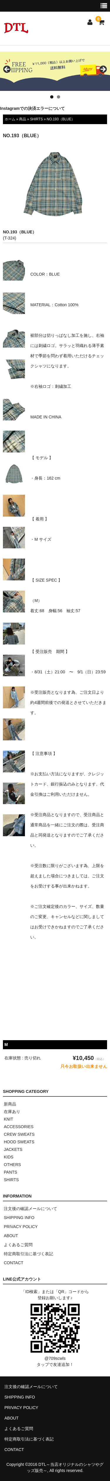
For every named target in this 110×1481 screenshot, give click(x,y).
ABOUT (11, 1235)
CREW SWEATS (19, 1134)
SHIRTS (36, 119)
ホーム (10, 119)
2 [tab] (58, 96)
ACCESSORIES (18, 1126)
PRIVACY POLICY (21, 1226)
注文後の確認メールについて (30, 1208)
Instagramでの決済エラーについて (32, 108)
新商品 (10, 1104)
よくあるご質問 (18, 1244)
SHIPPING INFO (19, 1217)
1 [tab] (51, 96)
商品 (22, 119)
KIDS (8, 1157)
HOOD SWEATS (19, 1142)
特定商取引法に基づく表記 (28, 1253)
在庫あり (12, 1111)
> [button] (102, 69)
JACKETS (13, 1149)
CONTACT (13, 1262)
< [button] (7, 69)
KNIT (8, 1119)
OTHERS (12, 1164)
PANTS (10, 1172)
